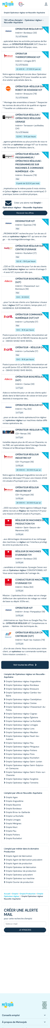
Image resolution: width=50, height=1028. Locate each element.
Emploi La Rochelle (14, 816)
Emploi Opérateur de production (21, 871)
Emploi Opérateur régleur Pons (20, 754)
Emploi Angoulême (14, 801)
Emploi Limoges (13, 819)
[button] (46, 4)
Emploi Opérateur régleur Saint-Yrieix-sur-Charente (26, 774)
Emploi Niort (11, 827)
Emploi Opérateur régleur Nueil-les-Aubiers (23, 738)
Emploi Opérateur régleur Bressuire (22, 689)
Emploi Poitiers (13, 834)
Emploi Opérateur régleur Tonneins (22, 782)
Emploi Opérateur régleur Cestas (21, 703)
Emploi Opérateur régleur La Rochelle (23, 721)
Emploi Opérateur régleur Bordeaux (22, 685)
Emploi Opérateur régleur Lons (20, 728)
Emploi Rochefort (14, 838)
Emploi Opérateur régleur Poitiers (21, 750)
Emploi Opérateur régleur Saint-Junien (24, 761)
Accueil (7, 894)
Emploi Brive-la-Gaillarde (18, 812)
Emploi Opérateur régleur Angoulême (23, 681)
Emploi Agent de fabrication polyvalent (24, 859)
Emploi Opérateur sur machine (20, 878)
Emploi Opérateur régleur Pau (20, 743)
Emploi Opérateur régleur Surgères (22, 779)
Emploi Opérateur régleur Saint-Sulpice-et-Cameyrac (25, 767)
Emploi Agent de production (19, 863)
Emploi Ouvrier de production (19, 882)
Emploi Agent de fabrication (19, 856)
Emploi (15, 894)
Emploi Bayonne (13, 804)
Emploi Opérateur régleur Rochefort (22, 757)
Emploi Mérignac (13, 823)
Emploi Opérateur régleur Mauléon (22, 732)
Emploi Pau (11, 831)
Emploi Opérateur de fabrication (21, 867)
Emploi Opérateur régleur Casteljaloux (23, 699)
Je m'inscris (25, 930)
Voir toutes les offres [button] (25, 664)
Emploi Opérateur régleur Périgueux (22, 746)
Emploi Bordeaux (14, 808)
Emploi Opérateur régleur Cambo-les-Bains (24, 694)
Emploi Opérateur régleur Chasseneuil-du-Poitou (26, 708)
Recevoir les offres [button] (25, 213)
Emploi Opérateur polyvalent (19, 874)
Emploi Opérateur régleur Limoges (22, 725)
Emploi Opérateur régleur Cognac (21, 713)
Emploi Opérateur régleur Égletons (22, 717)
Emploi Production (27, 894)
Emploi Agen (12, 797)
